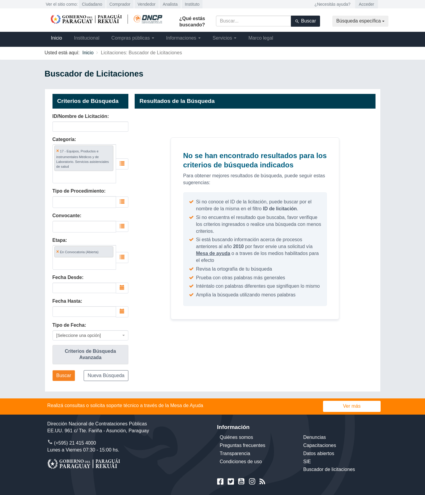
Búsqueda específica (360, 20)
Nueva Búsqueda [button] (106, 375)
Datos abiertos (318, 453)
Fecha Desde (67, 277)
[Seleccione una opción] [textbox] (78, 335)
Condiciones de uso (241, 461)
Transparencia (235, 453)
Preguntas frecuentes (242, 445)
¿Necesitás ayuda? (332, 4)
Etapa (59, 240)
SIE (307, 461)
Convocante (66, 215)
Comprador (119, 4)
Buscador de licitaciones (329, 469)
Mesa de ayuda (213, 253)
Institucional (87, 37)
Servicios (224, 37)
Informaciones (183, 37)
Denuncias (314, 437)
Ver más (352, 406)
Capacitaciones (319, 445)
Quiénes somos (236, 437)
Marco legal (260, 37)
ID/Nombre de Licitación (79, 116)
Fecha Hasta (66, 301)
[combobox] (84, 163)
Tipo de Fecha (68, 325)
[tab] (90, 354)
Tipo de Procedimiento (78, 191)
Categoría (63, 139)
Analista (170, 4)
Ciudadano (92, 4)
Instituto (192, 4)
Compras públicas (132, 37)
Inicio (56, 37)
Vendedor (147, 4)
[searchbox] (82, 177)
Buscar (305, 21)
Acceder (366, 4)
